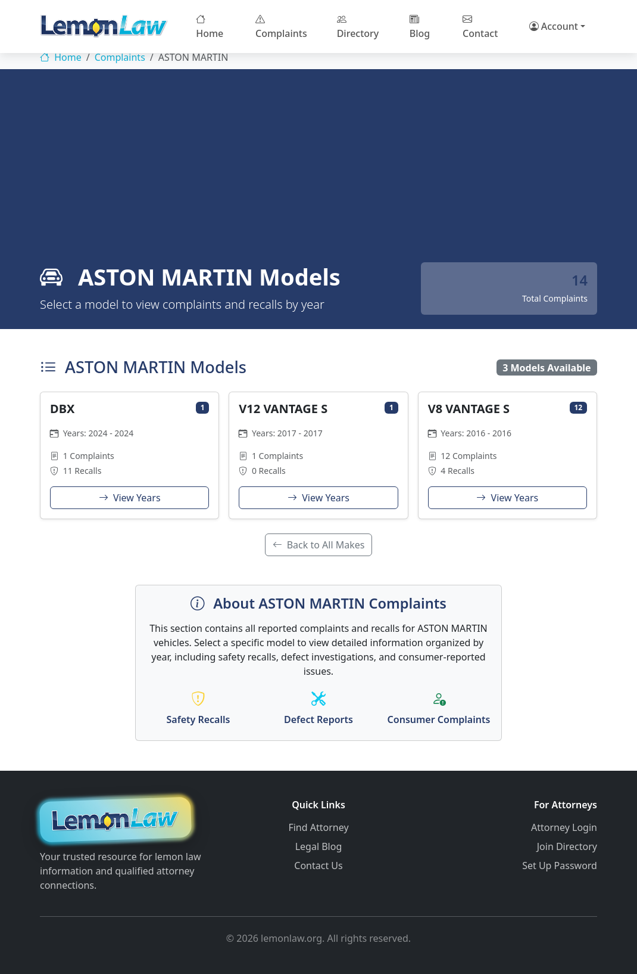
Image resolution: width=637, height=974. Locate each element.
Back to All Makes (319, 544)
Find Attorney (318, 826)
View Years (130, 497)
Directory (358, 26)
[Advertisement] (318, 172)
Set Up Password (559, 864)
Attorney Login (564, 826)
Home (209, 26)
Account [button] (553, 26)
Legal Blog (318, 845)
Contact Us (318, 864)
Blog (420, 26)
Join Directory (567, 845)
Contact (480, 26)
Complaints (281, 26)
